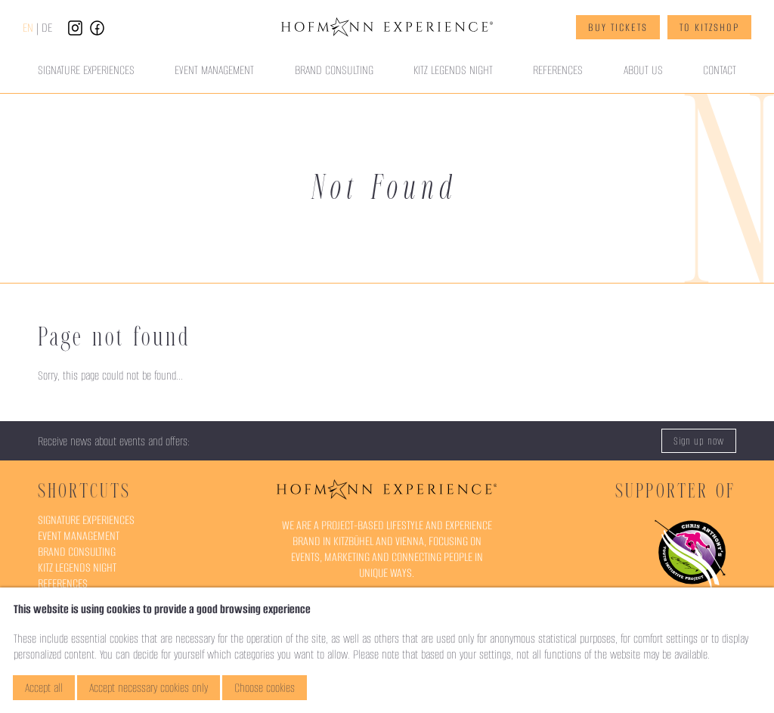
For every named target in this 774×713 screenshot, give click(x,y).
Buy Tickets (618, 27)
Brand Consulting (334, 70)
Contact (719, 70)
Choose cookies (264, 688)
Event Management (214, 70)
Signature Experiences (86, 70)
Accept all (44, 688)
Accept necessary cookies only (148, 688)
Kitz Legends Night (453, 70)
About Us (643, 70)
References (558, 70)
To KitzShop (709, 27)
